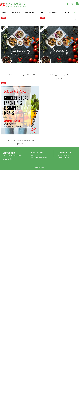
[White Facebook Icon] (3, 159)
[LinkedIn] (11, 159)
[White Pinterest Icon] (13, 159)
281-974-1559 (35, 155)
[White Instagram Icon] (6, 159)
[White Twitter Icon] (8, 159)
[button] (77, 3)
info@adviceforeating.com (39, 157)
